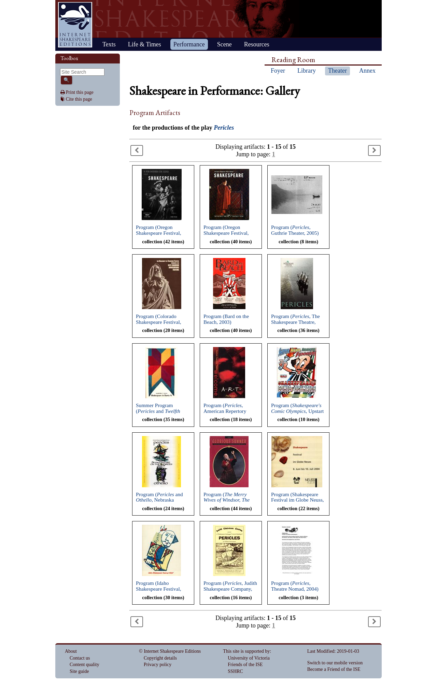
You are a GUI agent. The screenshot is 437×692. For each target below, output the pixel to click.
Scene (224, 44)
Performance (189, 44)
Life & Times (144, 44)
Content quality (84, 664)
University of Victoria (249, 658)
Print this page (80, 92)
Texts (109, 44)
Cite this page (79, 99)
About (71, 651)
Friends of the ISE (245, 664)
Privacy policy (157, 664)
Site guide (79, 671)
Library (306, 70)
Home (75, 24)
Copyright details (160, 658)
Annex (367, 70)
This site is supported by (246, 651)
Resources (256, 44)
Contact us (80, 658)
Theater (337, 70)
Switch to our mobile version (335, 662)
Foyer (278, 70)
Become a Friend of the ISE (334, 669)
